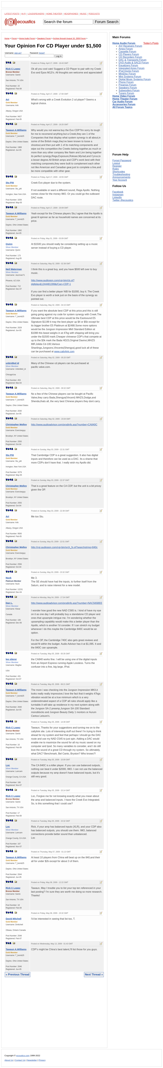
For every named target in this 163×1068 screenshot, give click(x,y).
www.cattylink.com (64, 351)
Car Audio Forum (122, 101)
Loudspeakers (36, 14)
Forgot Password (121, 160)
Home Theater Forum (124, 99)
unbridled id (12, 363)
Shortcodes (118, 171)
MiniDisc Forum (127, 73)
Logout (116, 163)
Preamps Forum (127, 85)
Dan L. (9, 603)
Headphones (71, 14)
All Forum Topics (122, 107)
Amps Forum (126, 48)
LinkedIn (117, 197)
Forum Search (106, 22)
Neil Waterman (14, 269)
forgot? (42, 53)
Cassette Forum (127, 51)
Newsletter (32, 1060)
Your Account (119, 180)
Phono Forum (126, 82)
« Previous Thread (17, 974)
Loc (8, 765)
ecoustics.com (23, 1055)
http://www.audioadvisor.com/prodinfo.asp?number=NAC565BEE (66, 603)
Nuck (8, 577)
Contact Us (20, 1060)
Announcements (121, 177)
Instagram (117, 194)
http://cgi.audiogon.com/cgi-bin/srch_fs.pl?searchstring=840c (64, 547)
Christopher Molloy (16, 424)
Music (83, 14)
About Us (8, 1060)
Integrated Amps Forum (131, 68)
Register (117, 166)
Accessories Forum (123, 104)
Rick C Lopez (13, 68)
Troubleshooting (121, 174)
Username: (17, 54)
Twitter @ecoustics (122, 200)
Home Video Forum (123, 96)
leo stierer (11, 659)
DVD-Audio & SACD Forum (134, 62)
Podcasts (94, 14)
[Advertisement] (54, 1015)
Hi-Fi (23, 14)
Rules (115, 169)
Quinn (9, 244)
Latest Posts (11, 14)
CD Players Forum (129, 54)
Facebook (117, 192)
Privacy (42, 1060)
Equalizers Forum (128, 65)
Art (7, 99)
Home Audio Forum (123, 43)
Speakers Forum (128, 87)
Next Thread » (94, 974)
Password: (42, 54)
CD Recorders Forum (130, 57)
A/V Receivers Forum (130, 46)
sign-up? (17, 53)
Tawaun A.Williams (16, 130)
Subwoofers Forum (129, 90)
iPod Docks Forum (129, 71)
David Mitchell (13, 918)
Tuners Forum (126, 93)
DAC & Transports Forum (132, 60)
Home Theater (54, 14)
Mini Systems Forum (130, 76)
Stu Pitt (10, 182)
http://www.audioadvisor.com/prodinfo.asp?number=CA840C (64, 424)
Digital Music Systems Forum (135, 79)
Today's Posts (151, 43)
